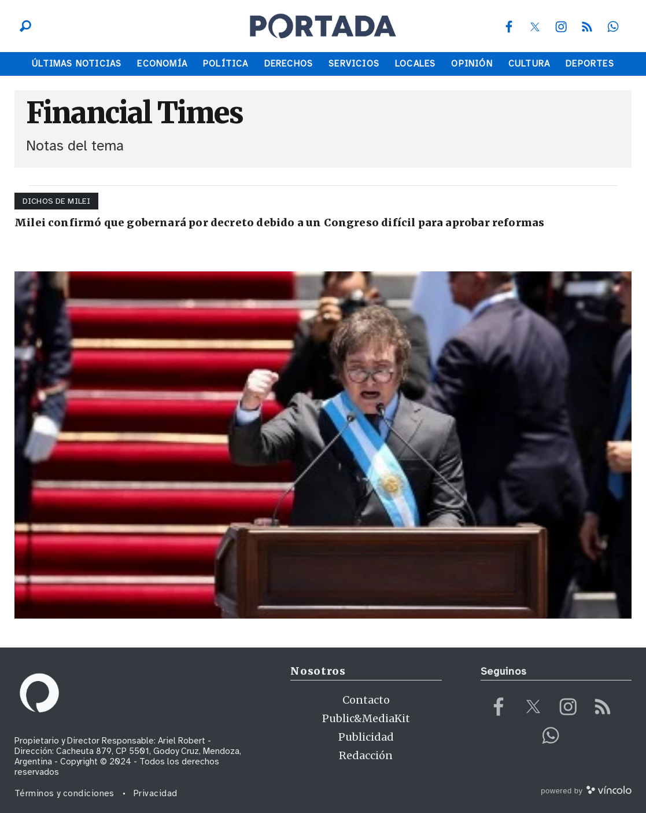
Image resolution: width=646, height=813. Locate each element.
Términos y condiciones (64, 793)
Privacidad (156, 793)
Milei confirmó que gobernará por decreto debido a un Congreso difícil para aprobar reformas (279, 222)
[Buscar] (22, 26)
